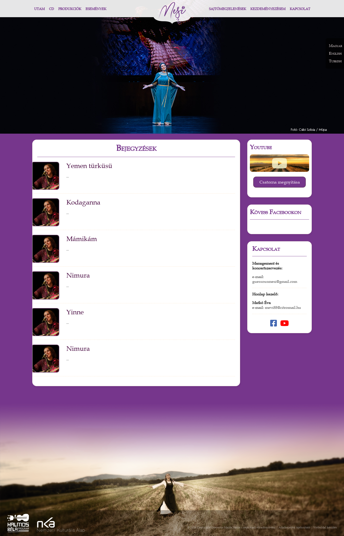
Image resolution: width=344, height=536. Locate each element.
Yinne (75, 312)
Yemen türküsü (89, 166)
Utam (39, 9)
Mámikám (81, 239)
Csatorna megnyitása (279, 182)
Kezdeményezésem (267, 9)
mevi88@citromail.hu (283, 307)
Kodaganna (83, 202)
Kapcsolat (300, 9)
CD (51, 9)
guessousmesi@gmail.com (274, 281)
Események (96, 9)
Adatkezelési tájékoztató (294, 527)
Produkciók (69, 9)
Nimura (78, 275)
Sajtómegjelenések (227, 9)
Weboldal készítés (325, 527)
